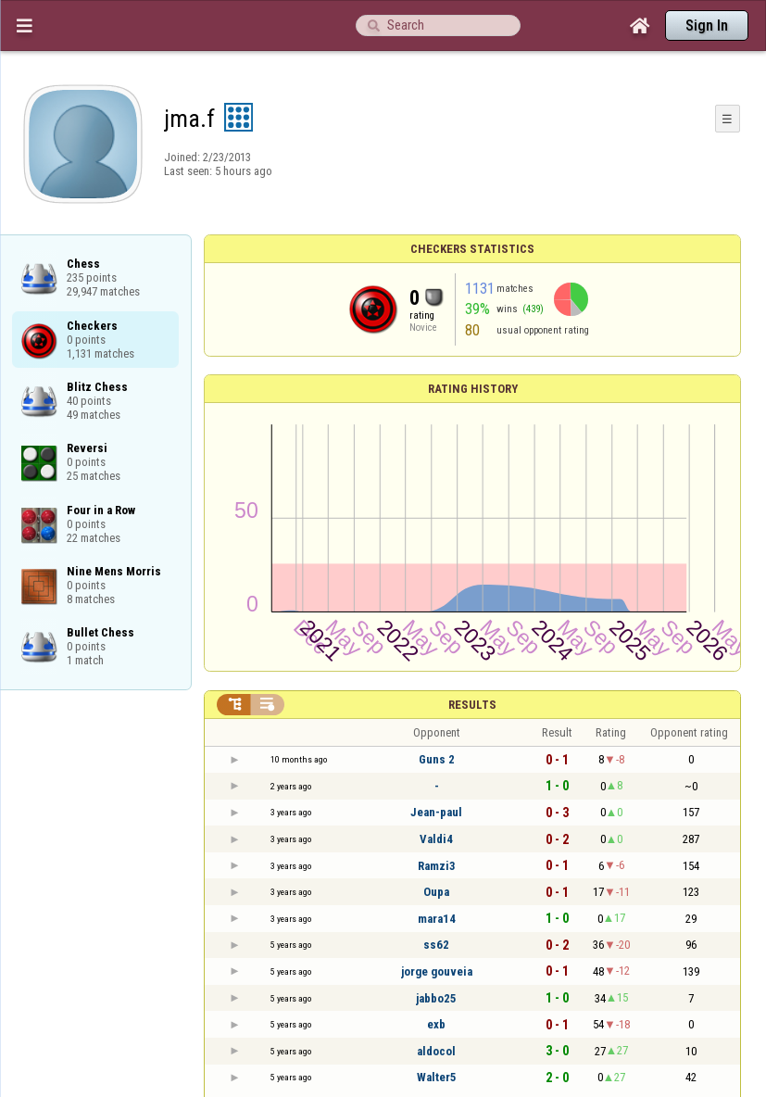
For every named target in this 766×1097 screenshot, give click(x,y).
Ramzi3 (437, 866)
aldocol (436, 1051)
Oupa (436, 892)
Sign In (706, 25)
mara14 (437, 919)
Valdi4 (436, 839)
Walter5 (437, 1077)
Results (472, 705)
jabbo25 (436, 998)
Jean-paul (436, 812)
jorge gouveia (436, 971)
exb (436, 1024)
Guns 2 (437, 759)
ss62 (436, 945)
